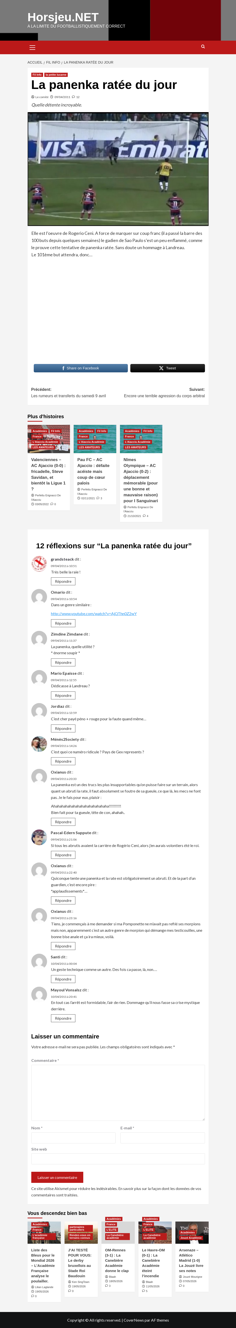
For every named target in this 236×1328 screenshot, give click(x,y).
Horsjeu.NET (63, 16)
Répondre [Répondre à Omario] (63, 623)
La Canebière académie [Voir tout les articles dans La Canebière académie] (115, 1236)
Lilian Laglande (44, 1286)
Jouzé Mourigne (192, 1276)
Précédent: (74, 393)
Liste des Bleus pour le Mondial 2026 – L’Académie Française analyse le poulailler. (43, 1265)
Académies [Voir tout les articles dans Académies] (40, 430)
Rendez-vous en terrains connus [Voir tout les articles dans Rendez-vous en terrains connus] (80, 1236)
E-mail (127, 1127)
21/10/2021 (134, 515)
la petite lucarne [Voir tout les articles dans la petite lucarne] (56, 74)
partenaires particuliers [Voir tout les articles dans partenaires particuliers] (77, 1228)
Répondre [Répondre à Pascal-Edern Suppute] (63, 854)
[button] (32, 46)
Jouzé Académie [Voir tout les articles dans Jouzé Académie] (191, 1237)
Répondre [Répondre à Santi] (63, 978)
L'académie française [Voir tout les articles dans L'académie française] (40, 1236)
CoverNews (134, 1319)
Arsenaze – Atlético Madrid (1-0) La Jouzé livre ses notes (191, 1260)
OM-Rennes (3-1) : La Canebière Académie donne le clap (117, 1260)
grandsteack (62, 558)
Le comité (42, 97)
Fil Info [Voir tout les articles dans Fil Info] (37, 74)
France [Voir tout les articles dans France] (37, 436)
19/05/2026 (42, 1291)
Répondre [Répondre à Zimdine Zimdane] (63, 662)
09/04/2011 (62, 97)
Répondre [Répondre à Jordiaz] (63, 728)
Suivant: (161, 393)
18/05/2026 (116, 1280)
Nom (37, 1127)
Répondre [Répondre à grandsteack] (63, 581)
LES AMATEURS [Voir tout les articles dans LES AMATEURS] (43, 447)
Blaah (112, 1276)
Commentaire (45, 1060)
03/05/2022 (42, 503)
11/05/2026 (153, 1286)
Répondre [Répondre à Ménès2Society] (63, 761)
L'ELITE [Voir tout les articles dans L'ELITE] (112, 1229)
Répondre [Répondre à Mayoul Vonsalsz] (63, 1018)
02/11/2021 (88, 498)
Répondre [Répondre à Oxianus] (63, 821)
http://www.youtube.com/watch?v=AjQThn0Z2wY (94, 613)
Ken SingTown (80, 1281)
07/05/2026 (190, 1280)
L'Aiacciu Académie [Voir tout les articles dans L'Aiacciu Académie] (45, 441)
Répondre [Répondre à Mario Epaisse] (63, 695)
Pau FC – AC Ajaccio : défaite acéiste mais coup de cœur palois (93, 471)
